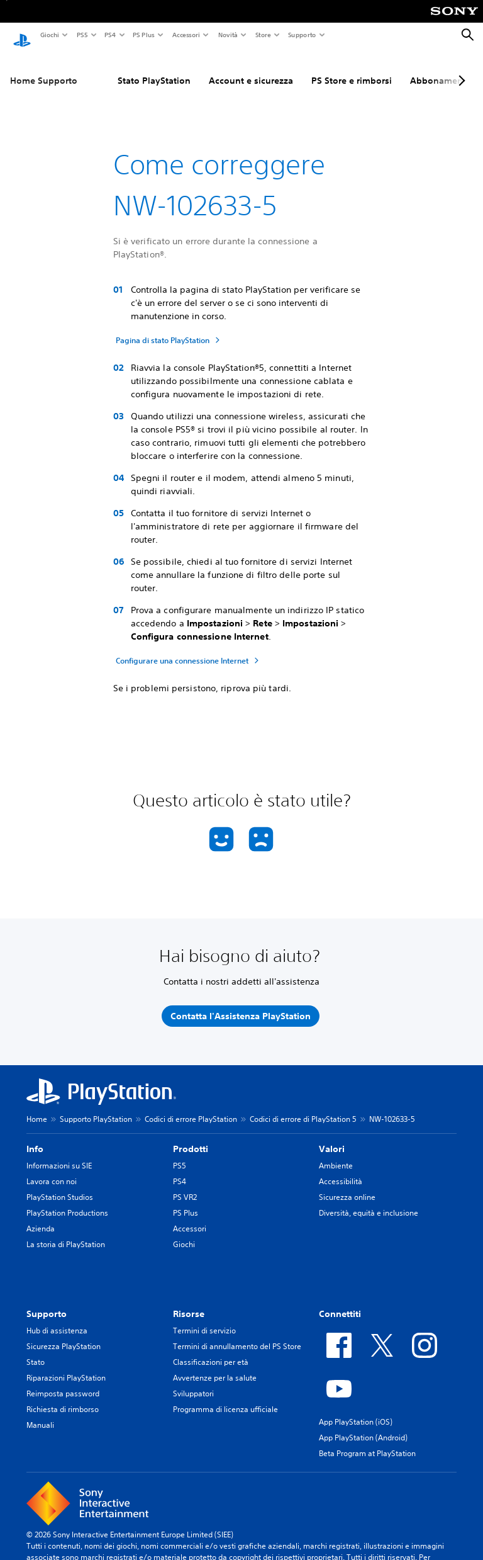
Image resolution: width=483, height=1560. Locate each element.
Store (262, 34)
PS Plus (143, 34)
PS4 (109, 34)
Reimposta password (62, 1381)
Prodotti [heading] (190, 1137)
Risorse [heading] (188, 1302)
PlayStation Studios (59, 1185)
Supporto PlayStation (96, 1107)
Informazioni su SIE (59, 1153)
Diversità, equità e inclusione (368, 1200)
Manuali (40, 1413)
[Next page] (460, 68)
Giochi (49, 34)
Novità (227, 34)
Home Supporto (43, 68)
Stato (35, 1350)
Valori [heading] (332, 1137)
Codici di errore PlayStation (191, 1107)
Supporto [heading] (46, 1302)
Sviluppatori (193, 1381)
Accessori (185, 34)
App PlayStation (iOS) (355, 1410)
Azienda (40, 1216)
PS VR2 (185, 1185)
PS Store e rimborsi (351, 68)
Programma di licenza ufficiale (225, 1397)
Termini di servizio (204, 1318)
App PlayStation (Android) (363, 1425)
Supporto (301, 34)
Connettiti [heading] (340, 1302)
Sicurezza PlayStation (63, 1334)
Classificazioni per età (210, 1350)
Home (36, 1107)
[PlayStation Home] (22, 35)
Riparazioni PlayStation (66, 1365)
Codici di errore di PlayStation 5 (303, 1107)
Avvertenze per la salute (215, 1365)
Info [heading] (34, 1137)
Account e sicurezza (251, 68)
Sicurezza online (347, 1185)
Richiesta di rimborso (62, 1397)
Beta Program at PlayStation (367, 1441)
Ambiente (336, 1153)
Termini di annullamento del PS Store (237, 1334)
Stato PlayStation (154, 68)
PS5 (81, 34)
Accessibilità (340, 1169)
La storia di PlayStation (65, 1232)
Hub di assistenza (56, 1318)
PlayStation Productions (67, 1200)
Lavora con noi (51, 1169)
